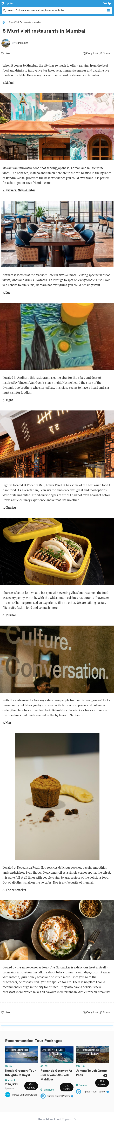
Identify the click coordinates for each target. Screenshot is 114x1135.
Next (105, 1075)
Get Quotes (31, 1086)
